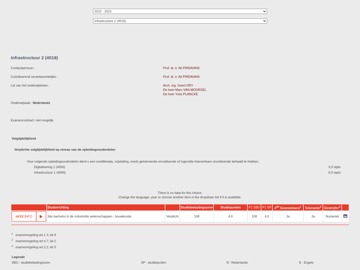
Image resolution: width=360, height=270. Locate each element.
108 (196, 216)
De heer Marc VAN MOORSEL (184, 89)
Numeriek (332, 216)
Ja (288, 216)
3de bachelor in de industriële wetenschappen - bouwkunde (89, 216)
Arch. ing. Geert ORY (178, 85)
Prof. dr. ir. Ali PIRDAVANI (181, 68)
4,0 (230, 216)
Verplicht (172, 216)
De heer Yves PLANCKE (180, 94)
